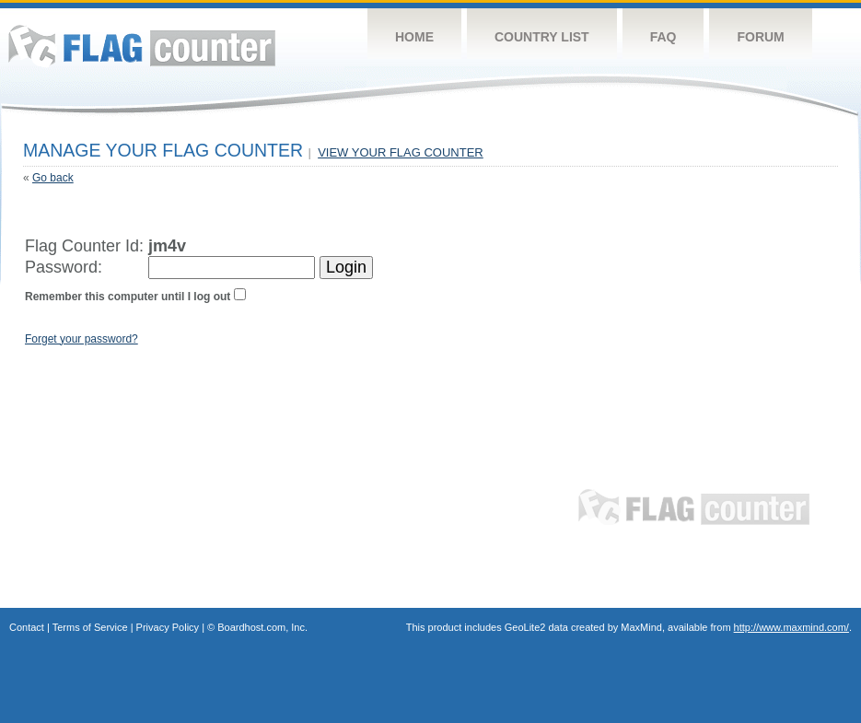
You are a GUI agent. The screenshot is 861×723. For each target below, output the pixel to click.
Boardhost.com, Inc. (262, 627)
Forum (760, 36)
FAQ (663, 36)
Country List (541, 36)
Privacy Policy (167, 627)
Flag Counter (141, 45)
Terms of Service (90, 627)
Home (414, 36)
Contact (26, 627)
